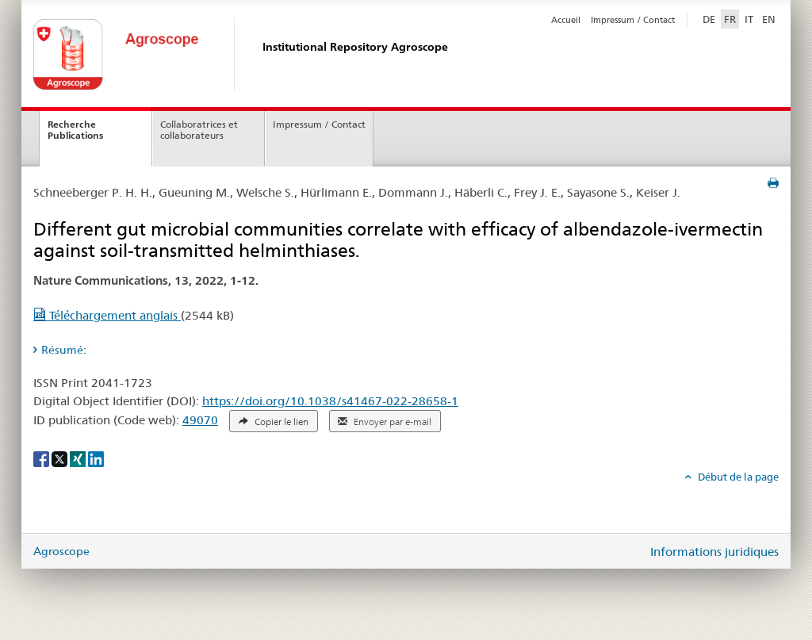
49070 (200, 419)
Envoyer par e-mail (384, 421)
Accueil (565, 19)
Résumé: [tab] (63, 349)
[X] (61, 457)
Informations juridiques (714, 551)
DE (710, 18)
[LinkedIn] (96, 457)
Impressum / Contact (633, 19)
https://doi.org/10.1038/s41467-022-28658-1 (330, 400)
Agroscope (61, 551)
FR (730, 19)
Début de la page (737, 476)
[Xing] (79, 457)
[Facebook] (42, 457)
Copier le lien (273, 421)
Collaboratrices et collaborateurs (199, 130)
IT (749, 19)
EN (769, 19)
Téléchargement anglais (107, 315)
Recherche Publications (75, 130)
